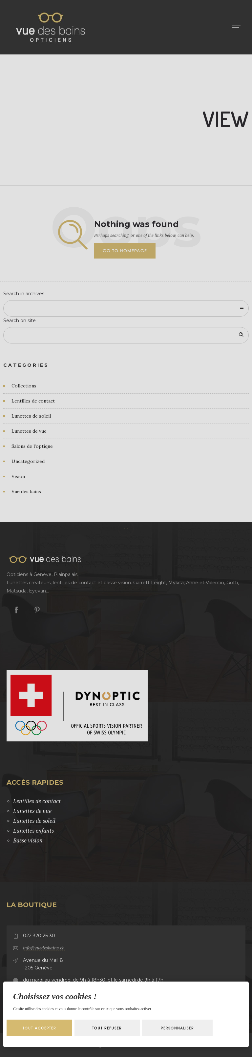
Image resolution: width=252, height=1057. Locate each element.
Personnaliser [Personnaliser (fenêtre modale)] (177, 1028)
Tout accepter (39, 1028)
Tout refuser (107, 1028)
